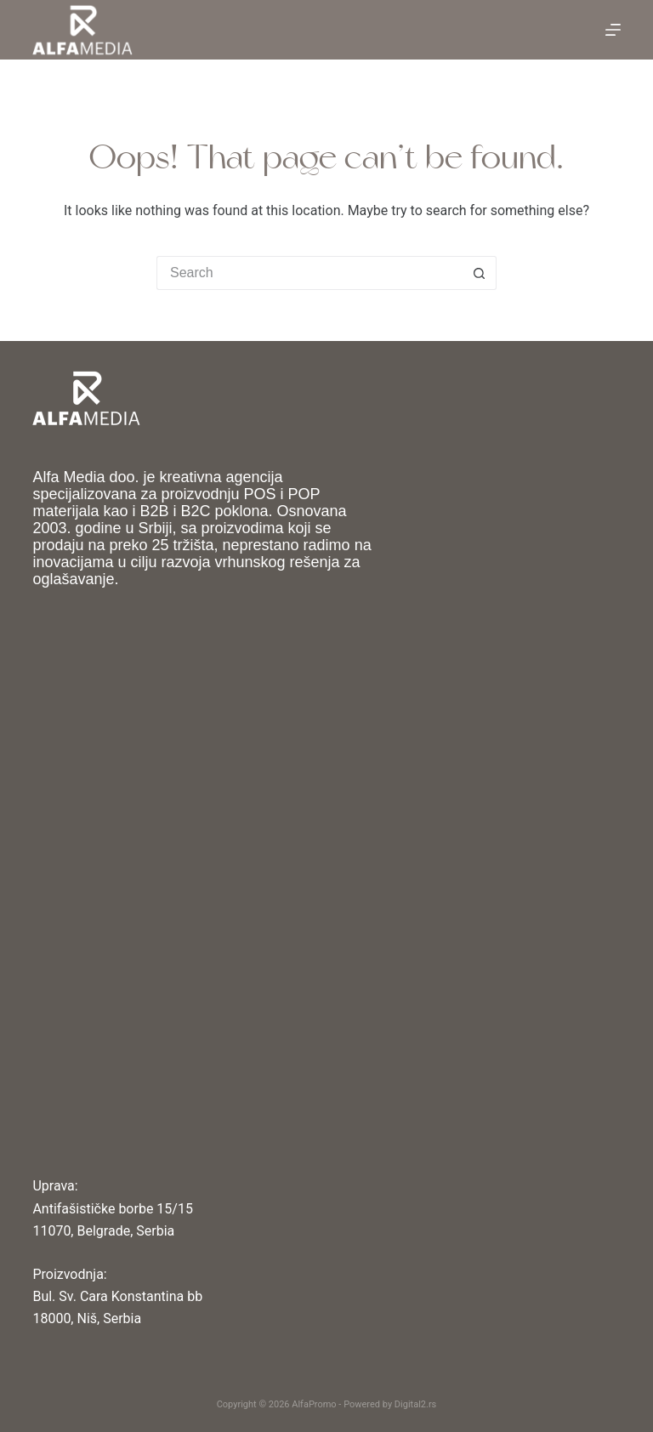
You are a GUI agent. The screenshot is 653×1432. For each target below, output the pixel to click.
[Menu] (613, 29)
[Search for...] (309, 273)
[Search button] (480, 273)
